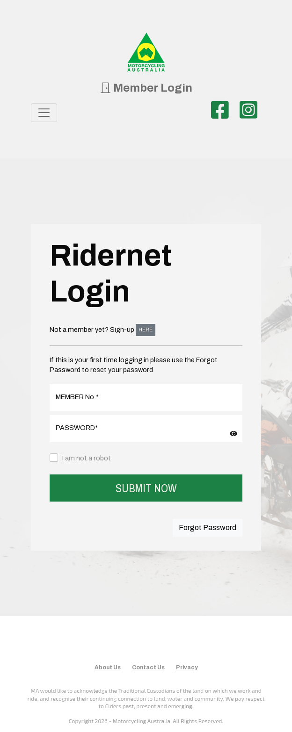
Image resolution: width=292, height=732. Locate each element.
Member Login (146, 88)
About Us (108, 667)
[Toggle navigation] (44, 112)
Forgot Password (207, 527)
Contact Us (148, 667)
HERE (146, 329)
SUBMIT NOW (146, 488)
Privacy (187, 667)
